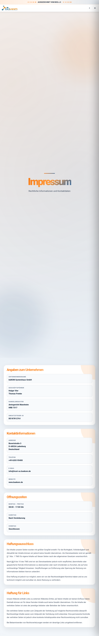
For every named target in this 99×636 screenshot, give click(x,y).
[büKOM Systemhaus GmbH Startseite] (9, 8)
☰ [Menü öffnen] (95, 8)
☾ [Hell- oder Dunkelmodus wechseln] (89, 8)
